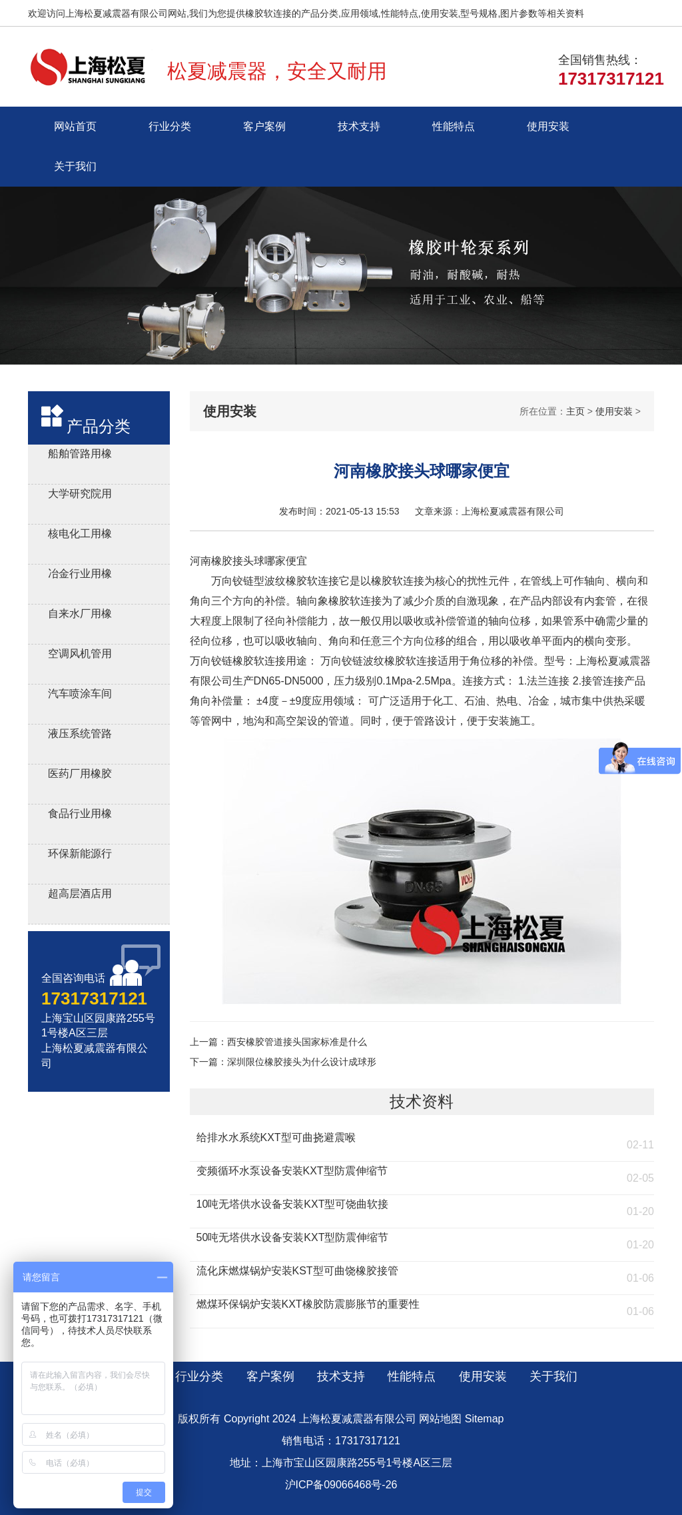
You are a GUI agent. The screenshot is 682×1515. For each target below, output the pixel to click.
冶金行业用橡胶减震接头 (80, 575)
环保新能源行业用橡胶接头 (80, 855)
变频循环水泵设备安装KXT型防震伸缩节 (292, 1170)
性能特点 (453, 126)
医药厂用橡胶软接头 (80, 775)
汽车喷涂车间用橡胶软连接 (80, 695)
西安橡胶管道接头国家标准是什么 (297, 1041)
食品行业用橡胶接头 (80, 815)
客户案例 (264, 126)
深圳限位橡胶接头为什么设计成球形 (301, 1061)
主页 (575, 411)
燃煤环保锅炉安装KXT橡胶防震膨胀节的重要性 (308, 1304)
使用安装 (548, 126)
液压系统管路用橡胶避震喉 (80, 735)
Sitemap (484, 1418)
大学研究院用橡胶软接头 (80, 495)
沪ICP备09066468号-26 (341, 1484)
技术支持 (359, 126)
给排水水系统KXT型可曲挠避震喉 (276, 1137)
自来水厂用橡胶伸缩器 (80, 615)
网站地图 (440, 1418)
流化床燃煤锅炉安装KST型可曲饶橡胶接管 (297, 1270)
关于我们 (75, 166)
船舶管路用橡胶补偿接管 (80, 455)
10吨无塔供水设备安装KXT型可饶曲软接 (292, 1204)
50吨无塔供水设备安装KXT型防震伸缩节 (292, 1237)
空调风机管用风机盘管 (80, 655)
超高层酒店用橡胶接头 (80, 895)
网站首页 (75, 126)
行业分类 (170, 126)
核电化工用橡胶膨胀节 (80, 535)
